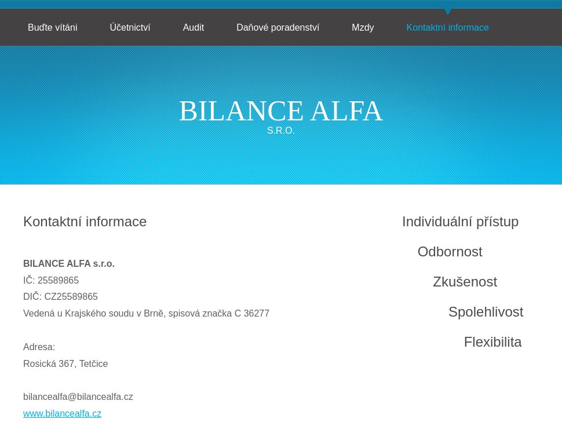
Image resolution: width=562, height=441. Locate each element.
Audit (193, 27)
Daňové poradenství (277, 27)
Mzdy (363, 27)
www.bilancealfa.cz (62, 413)
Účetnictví (130, 27)
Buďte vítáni (52, 27)
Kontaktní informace (448, 27)
